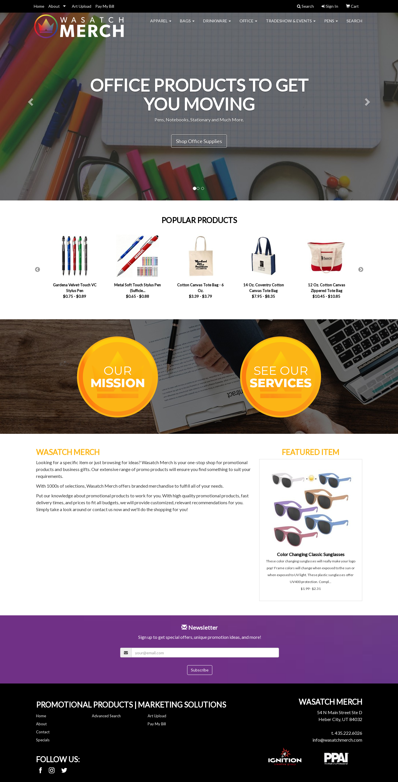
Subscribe (200, 669)
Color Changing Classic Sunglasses (310, 554)
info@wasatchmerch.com (337, 739)
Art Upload (81, 6)
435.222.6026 (348, 733)
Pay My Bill (104, 6)
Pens (331, 24)
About (54, 6)
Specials (42, 740)
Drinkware (217, 24)
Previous (37, 270)
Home (39, 6)
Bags (187, 24)
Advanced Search (106, 716)
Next (361, 270)
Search (354, 24)
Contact (42, 732)
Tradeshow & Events (291, 24)
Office (248, 24)
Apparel (160, 24)
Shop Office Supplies (199, 141)
